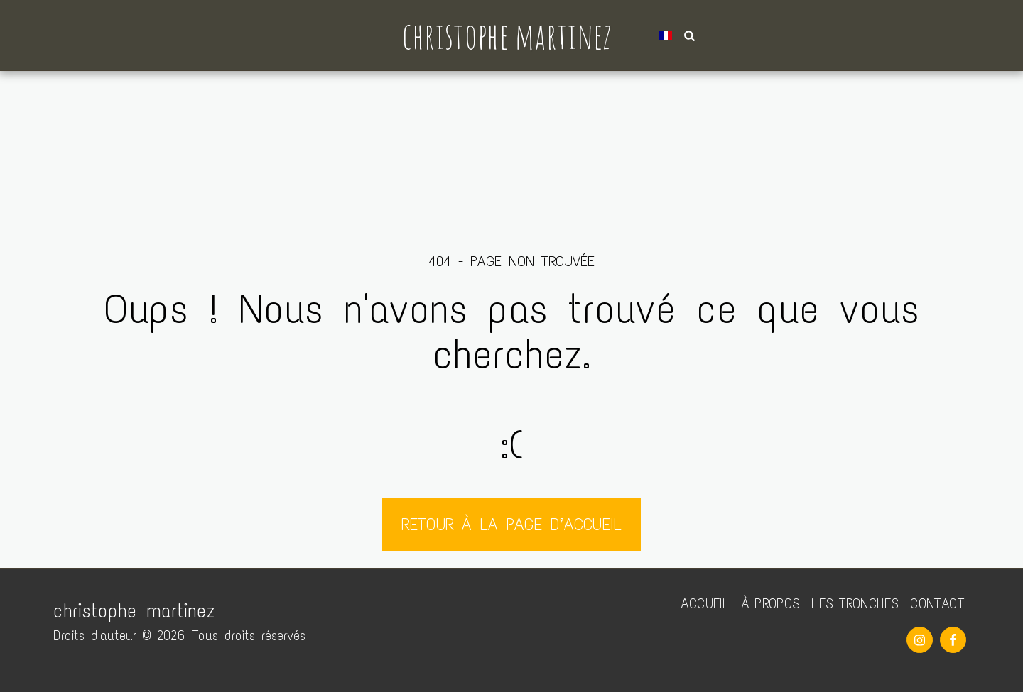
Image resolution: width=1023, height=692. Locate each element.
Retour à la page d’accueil (511, 524)
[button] (683, 35)
